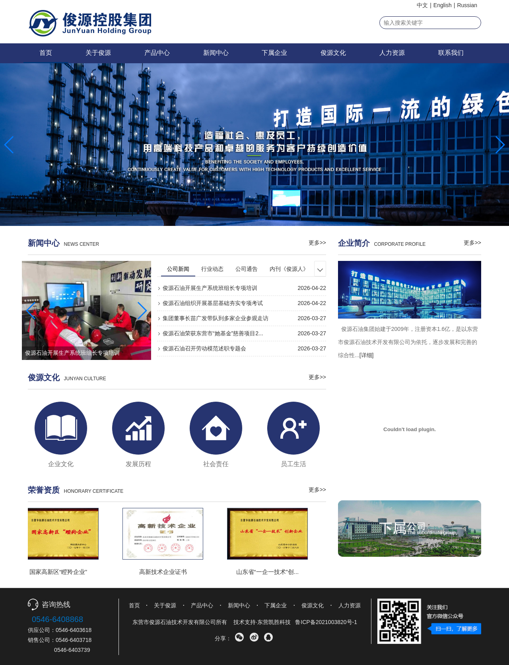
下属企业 (274, 52)
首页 (45, 52)
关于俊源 (98, 52)
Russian (467, 5)
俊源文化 (333, 52)
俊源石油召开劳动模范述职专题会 (201, 348)
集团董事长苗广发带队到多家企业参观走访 (212, 318)
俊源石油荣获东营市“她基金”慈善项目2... (210, 333)
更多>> (317, 242)
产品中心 (157, 52)
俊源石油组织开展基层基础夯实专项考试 (210, 303)
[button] (245, 211)
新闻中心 (216, 52)
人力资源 (392, 52)
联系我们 (451, 52)
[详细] (366, 355)
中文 (422, 5)
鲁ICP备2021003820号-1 (326, 622)
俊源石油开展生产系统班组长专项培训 (207, 288)
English (442, 5)
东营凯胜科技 (274, 622)
